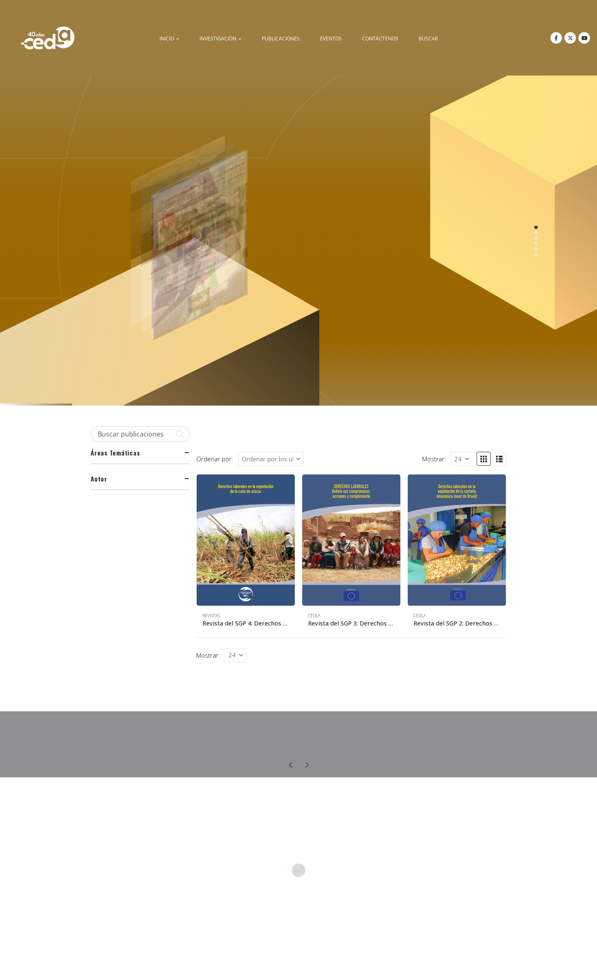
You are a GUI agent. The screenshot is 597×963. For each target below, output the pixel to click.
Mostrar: (434, 459)
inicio (167, 38)
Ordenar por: (214, 459)
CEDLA (314, 615)
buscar (428, 38)
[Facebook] (556, 38)
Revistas (211, 615)
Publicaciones (281, 38)
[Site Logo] (48, 37)
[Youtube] (584, 38)
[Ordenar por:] (271, 459)
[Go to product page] (246, 539)
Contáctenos (380, 38)
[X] (570, 38)
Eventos (331, 38)
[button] (484, 459)
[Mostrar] (461, 459)
